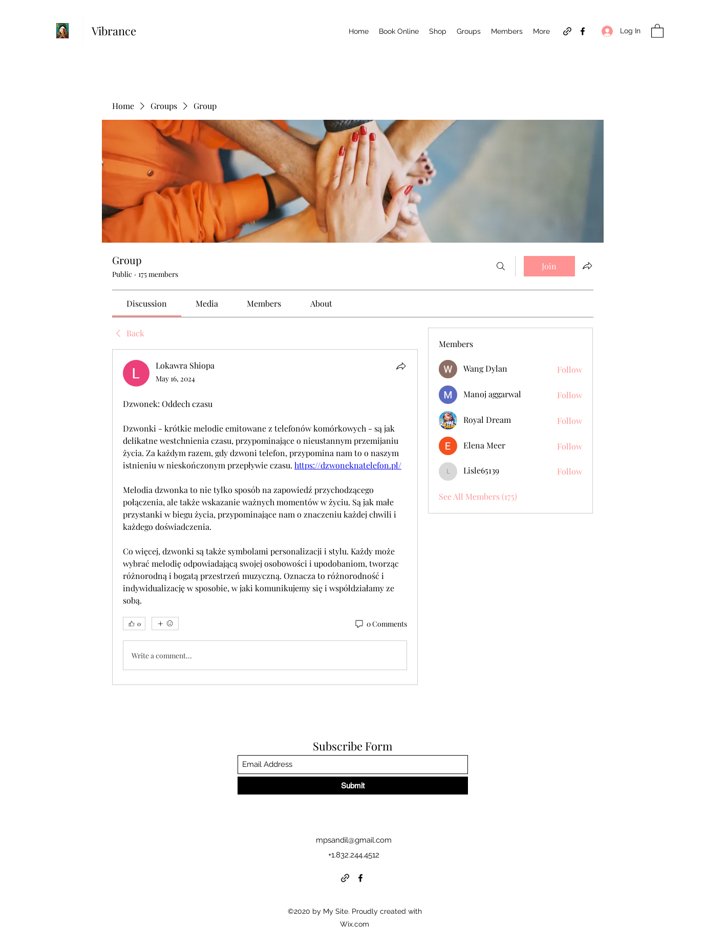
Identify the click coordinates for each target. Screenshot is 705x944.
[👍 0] (134, 623)
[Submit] (353, 786)
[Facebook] (583, 31)
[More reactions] (165, 623)
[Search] (501, 266)
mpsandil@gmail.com (354, 840)
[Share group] (587, 266)
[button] (657, 30)
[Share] (401, 366)
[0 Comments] (380, 624)
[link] (146, 303)
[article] (265, 517)
